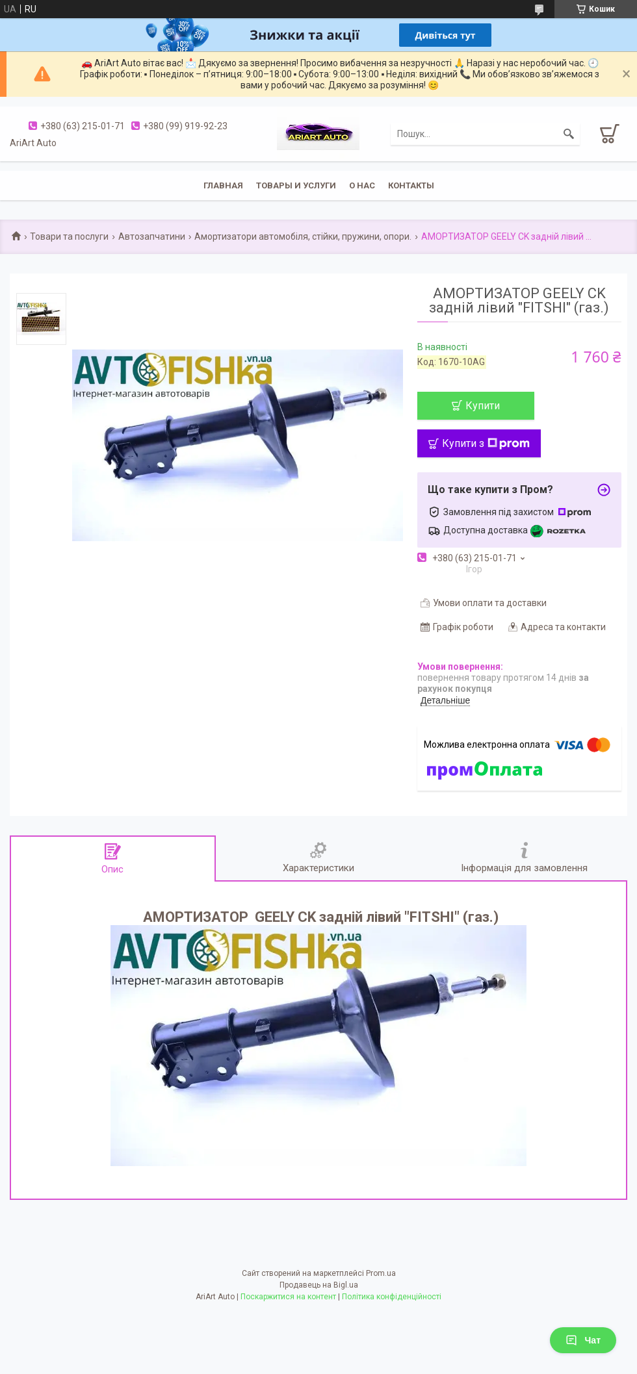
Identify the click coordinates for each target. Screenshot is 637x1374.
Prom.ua (381, 1273)
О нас (362, 185)
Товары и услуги (296, 185)
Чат (583, 1340)
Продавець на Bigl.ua (319, 1285)
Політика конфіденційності (391, 1296)
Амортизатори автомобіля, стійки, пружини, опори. (302, 236)
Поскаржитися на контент (288, 1296)
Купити (482, 406)
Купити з (486, 443)
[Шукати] (568, 133)
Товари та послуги (69, 236)
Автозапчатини (151, 236)
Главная (223, 185)
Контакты (411, 185)
